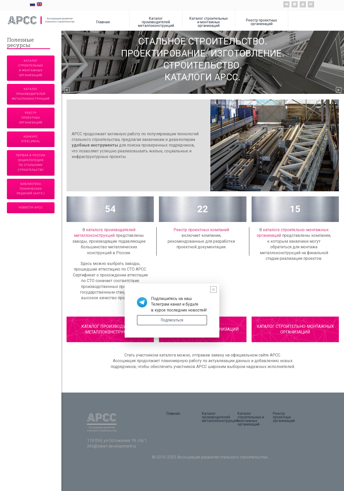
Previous (67, 90)
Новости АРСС (31, 207)
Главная (103, 22)
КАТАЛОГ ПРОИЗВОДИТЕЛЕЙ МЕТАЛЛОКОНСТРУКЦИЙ (110, 329)
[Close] (213, 289)
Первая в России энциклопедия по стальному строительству (31, 163)
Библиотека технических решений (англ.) (31, 188)
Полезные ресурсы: (20, 43)
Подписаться (172, 320)
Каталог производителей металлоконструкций (156, 21)
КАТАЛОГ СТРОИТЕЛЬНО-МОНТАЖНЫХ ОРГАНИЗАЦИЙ (295, 329)
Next (338, 90)
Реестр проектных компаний (201, 229)
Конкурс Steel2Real (30, 139)
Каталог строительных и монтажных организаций (208, 21)
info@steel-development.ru (111, 446)
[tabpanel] (203, 145)
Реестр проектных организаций (261, 22)
